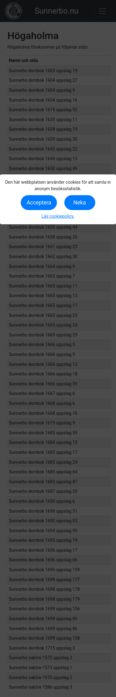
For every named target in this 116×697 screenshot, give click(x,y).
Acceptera (39, 202)
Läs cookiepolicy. (58, 216)
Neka (79, 202)
